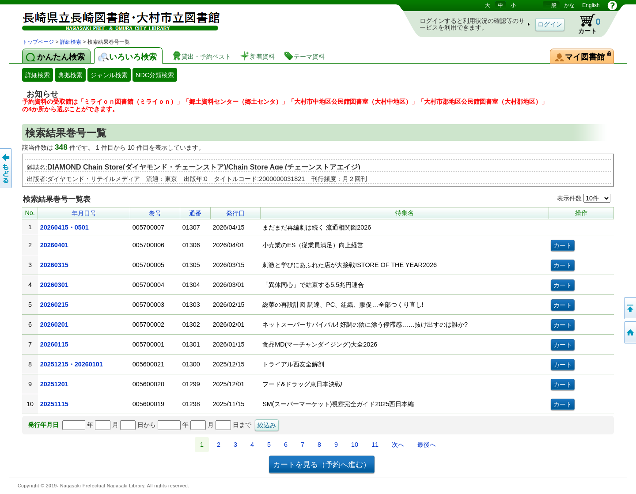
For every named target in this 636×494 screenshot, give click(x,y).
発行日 (235, 213)
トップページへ (629, 332)
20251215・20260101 (71, 364)
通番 (195, 213)
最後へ (426, 444)
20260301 (54, 284)
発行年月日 (43, 424)
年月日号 (84, 213)
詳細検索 (70, 42)
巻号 (155, 213)
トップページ (38, 42)
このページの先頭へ (629, 308)
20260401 (54, 245)
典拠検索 (70, 75)
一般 (551, 5)
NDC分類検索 (155, 75)
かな (569, 5)
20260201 (54, 324)
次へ (398, 444)
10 (354, 444)
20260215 (54, 304)
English (590, 5)
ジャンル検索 (109, 75)
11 (375, 444)
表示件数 (583, 198)
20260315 (54, 264)
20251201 (54, 384)
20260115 (54, 344)
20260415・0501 (64, 227)
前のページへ (6, 168)
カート (585, 23)
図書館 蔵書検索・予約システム (115, 19)
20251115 (54, 403)
